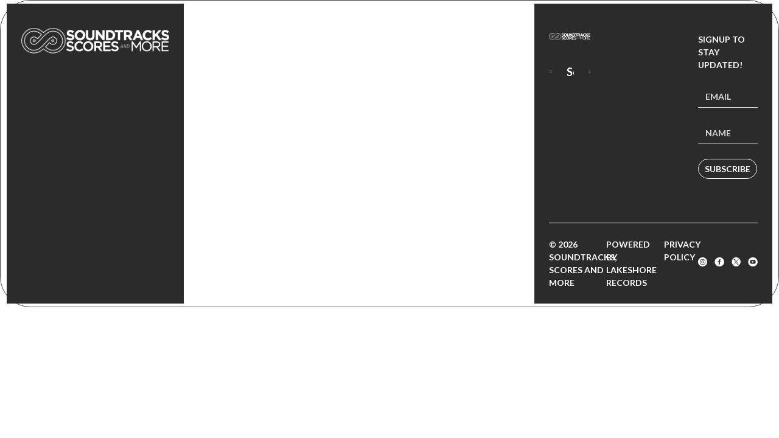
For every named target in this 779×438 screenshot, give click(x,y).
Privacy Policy (682, 250)
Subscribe (727, 169)
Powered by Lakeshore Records (631, 263)
